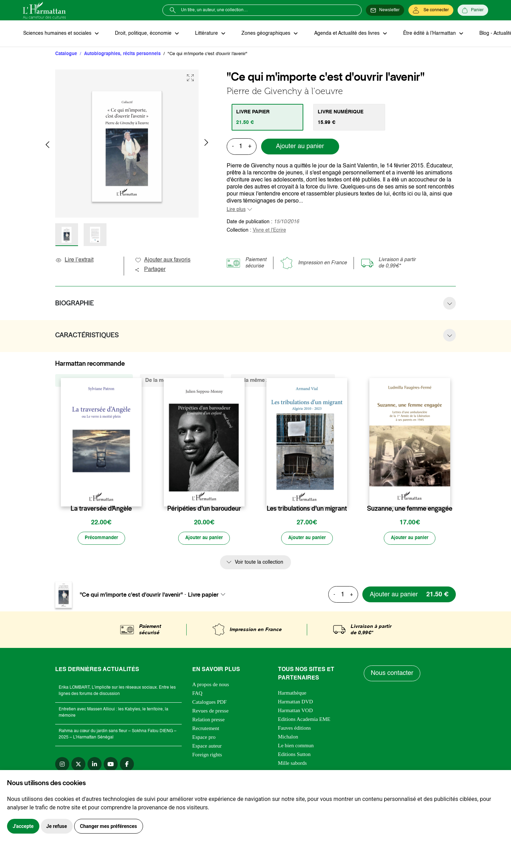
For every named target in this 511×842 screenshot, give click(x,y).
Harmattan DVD (295, 702)
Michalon (288, 737)
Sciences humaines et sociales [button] (57, 33)
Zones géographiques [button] (264, 33)
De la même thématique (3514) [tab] (182, 380)
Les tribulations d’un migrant (307, 509)
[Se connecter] (430, 10)
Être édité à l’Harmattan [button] (426, 33)
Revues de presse (210, 711)
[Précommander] (101, 538)
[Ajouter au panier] (204, 538)
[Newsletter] (385, 10)
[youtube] (111, 765)
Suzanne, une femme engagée (409, 509)
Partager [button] (150, 270)
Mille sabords (292, 764)
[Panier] (473, 10)
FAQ (197, 694)
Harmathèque (292, 693)
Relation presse (208, 720)
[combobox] (208, 595)
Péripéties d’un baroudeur (204, 509)
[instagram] (62, 765)
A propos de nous (210, 685)
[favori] (137, 495)
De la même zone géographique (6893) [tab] (283, 380)
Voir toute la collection (259, 563)
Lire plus (236, 209)
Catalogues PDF (209, 702)
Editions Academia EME (304, 720)
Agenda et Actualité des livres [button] (344, 33)
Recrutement (205, 729)
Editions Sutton (294, 755)
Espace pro (203, 738)
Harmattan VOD (295, 711)
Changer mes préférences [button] (108, 826)
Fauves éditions (294, 728)
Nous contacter (392, 674)
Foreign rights (207, 755)
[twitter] (78, 765)
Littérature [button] (205, 33)
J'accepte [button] (23, 826)
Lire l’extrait (74, 260)
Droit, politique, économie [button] (143, 33)
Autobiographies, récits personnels (122, 54)
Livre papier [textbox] (203, 595)
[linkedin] (95, 765)
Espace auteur (207, 746)
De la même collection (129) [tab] (94, 380)
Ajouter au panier (300, 147)
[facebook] (127, 765)
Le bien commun (296, 746)
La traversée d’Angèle (101, 509)
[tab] (268, 117)
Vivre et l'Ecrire (269, 230)
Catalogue (66, 54)
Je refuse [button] (56, 826)
